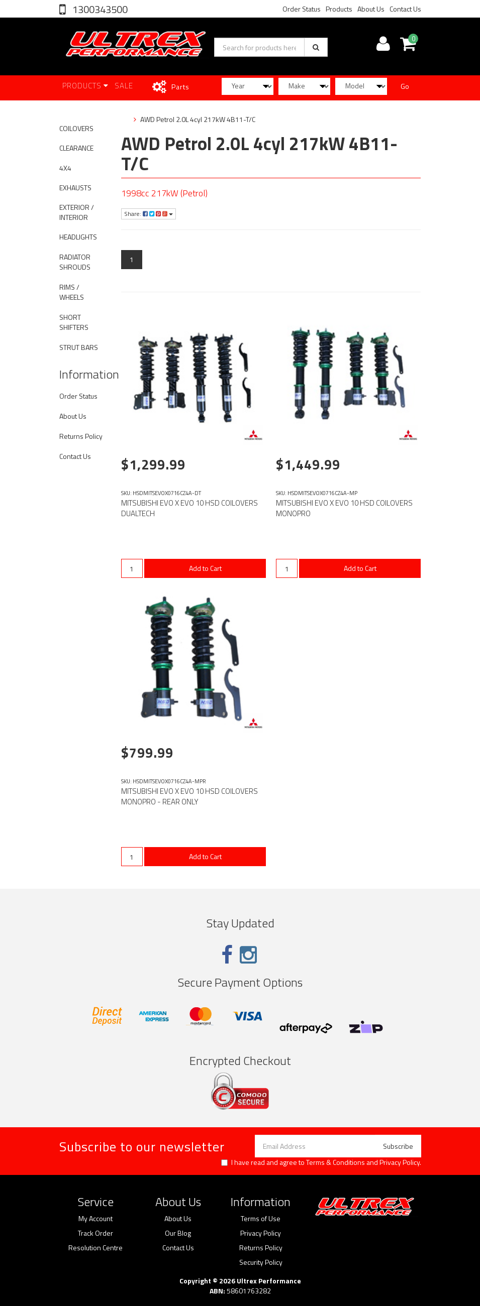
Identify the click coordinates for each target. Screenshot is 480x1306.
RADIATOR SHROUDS (74, 262)
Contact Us (405, 9)
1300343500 (99, 9)
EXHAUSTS (75, 187)
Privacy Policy (399, 1162)
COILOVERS (76, 128)
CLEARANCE (76, 148)
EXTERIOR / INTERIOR (76, 212)
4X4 (65, 168)
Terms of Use (260, 1219)
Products (339, 9)
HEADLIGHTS (78, 236)
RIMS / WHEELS (71, 292)
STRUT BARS (78, 347)
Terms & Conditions (335, 1162)
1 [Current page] (132, 259)
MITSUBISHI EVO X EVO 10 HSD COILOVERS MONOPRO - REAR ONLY (189, 796)
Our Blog (178, 1233)
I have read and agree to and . (321, 1162)
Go (405, 86)
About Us (371, 9)
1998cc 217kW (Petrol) (164, 193)
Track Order (95, 1233)
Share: (148, 213)
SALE (124, 85)
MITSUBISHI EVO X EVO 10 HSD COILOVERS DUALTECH (189, 508)
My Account (95, 1219)
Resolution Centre (95, 1248)
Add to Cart (205, 568)
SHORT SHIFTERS (73, 322)
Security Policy (260, 1262)
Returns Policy (81, 436)
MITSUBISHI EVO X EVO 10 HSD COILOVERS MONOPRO (344, 508)
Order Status (301, 9)
